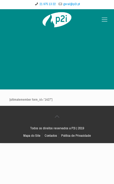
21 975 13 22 (47, 4)
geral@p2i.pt (71, 4)
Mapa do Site (31, 135)
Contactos (51, 135)
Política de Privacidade (76, 135)
